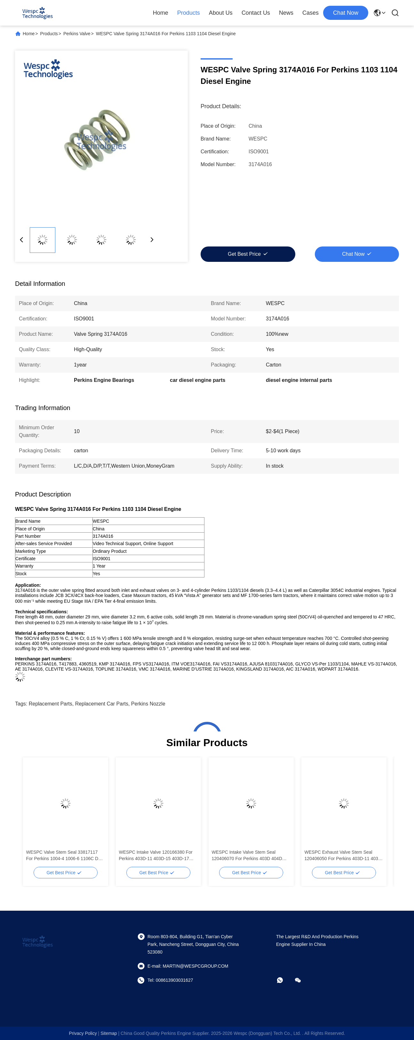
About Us (221, 13)
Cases (310, 13)
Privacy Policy (83, 1033)
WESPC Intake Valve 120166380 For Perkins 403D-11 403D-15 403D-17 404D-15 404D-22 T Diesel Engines (156, 856)
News (286, 13)
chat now (345, 13)
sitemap (108, 1033)
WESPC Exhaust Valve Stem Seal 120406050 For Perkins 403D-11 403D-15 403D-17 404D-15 (344, 856)
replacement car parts (101, 703)
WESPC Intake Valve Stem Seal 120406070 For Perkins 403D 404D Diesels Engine (247, 856)
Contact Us (256, 13)
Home (160, 13)
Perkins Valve (77, 33)
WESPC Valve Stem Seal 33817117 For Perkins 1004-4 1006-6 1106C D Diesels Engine (62, 856)
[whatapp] (284, 980)
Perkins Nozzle (148, 703)
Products (188, 13)
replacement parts (50, 703)
